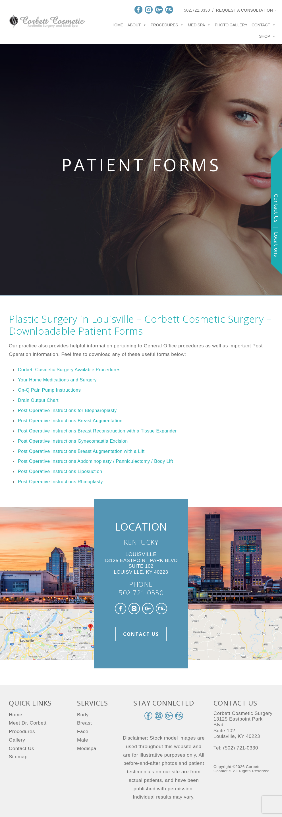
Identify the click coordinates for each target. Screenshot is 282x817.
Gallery (17, 740)
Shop (267, 36)
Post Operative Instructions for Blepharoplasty (67, 410)
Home (117, 25)
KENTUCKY (141, 542)
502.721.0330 (197, 10)
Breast (84, 723)
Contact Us (141, 634)
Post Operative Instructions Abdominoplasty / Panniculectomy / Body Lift (95, 461)
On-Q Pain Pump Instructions (49, 390)
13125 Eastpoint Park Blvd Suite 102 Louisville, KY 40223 (141, 563)
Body (83, 714)
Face (82, 731)
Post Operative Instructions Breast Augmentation (70, 420)
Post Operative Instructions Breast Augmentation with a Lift (81, 451)
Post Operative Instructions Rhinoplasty (60, 481)
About (136, 25)
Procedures (167, 25)
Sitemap (18, 756)
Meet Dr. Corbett (28, 723)
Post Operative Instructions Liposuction (60, 471)
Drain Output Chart (38, 400)
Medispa (199, 25)
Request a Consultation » (246, 10)
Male (82, 740)
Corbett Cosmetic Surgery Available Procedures (69, 369)
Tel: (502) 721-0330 (235, 748)
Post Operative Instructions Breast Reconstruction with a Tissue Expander (97, 430)
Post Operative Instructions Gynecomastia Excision (73, 441)
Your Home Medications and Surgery (57, 379)
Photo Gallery (231, 25)
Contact (264, 25)
